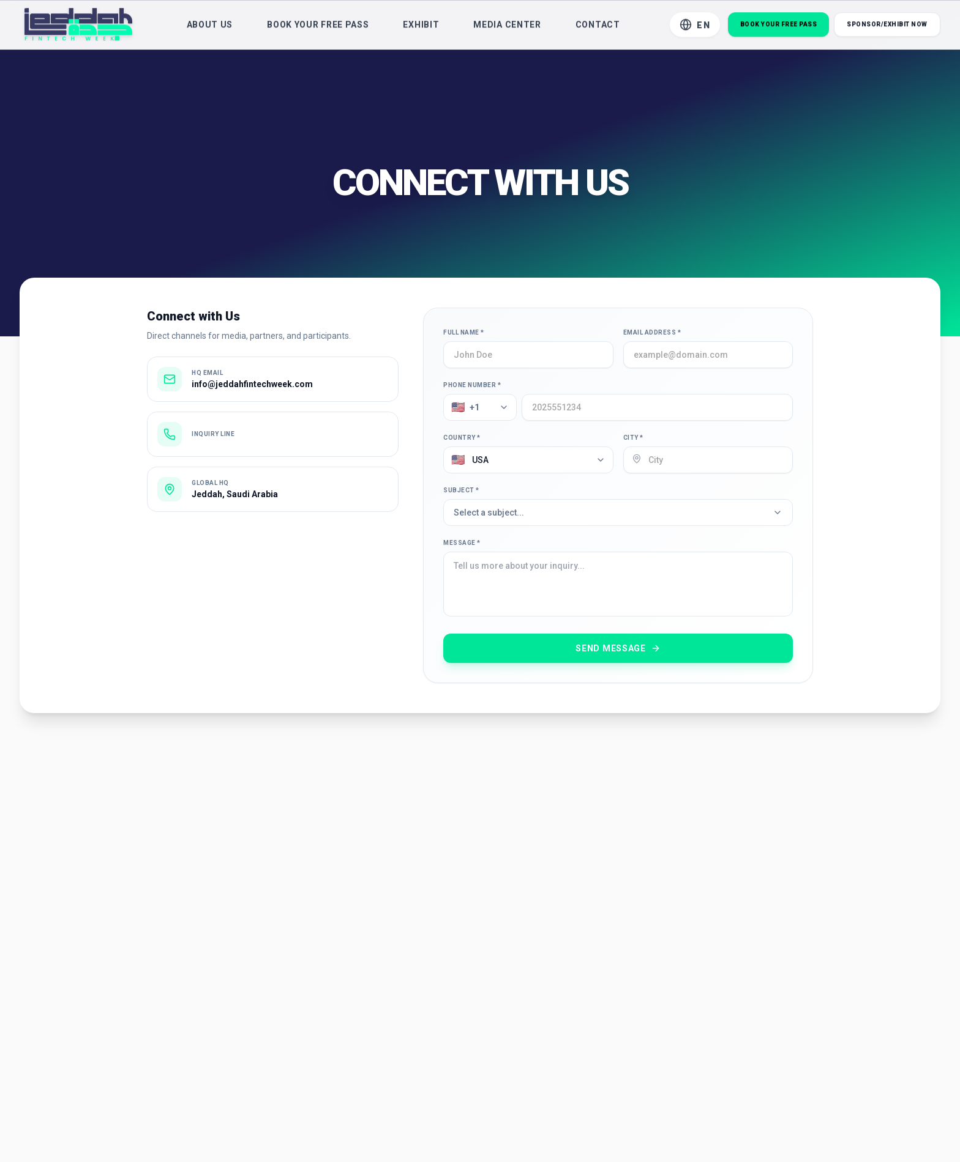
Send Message (618, 648)
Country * (462, 437)
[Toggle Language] (695, 27)
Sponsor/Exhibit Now (887, 27)
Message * (462, 542)
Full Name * (463, 332)
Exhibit (421, 27)
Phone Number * (472, 385)
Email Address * (652, 332)
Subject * (461, 490)
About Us (210, 27)
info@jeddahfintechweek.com (252, 384)
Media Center (507, 27)
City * (633, 437)
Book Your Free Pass (318, 27)
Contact (598, 27)
